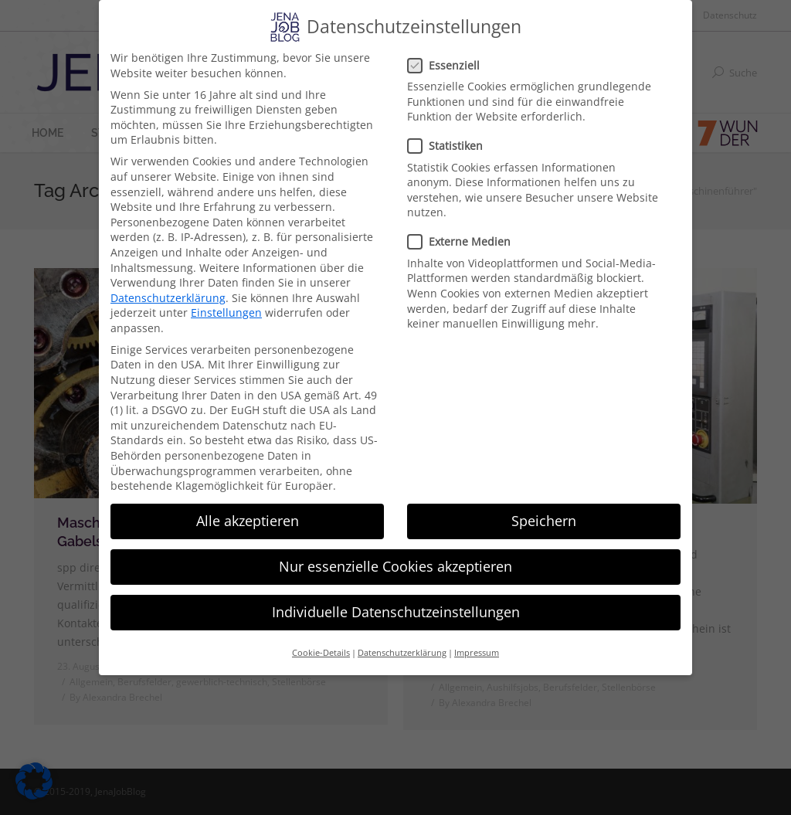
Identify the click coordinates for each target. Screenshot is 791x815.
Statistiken (450, 145)
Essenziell (448, 65)
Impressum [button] (476, 652)
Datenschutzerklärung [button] (402, 652)
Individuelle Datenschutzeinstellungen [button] (396, 612)
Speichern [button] (543, 520)
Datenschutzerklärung (168, 297)
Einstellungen (226, 312)
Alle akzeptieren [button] (247, 520)
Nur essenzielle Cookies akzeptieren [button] (395, 566)
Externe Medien (464, 241)
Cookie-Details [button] (321, 652)
